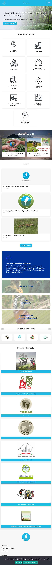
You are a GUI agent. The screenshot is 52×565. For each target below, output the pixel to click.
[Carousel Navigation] (26, 134)
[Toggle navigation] (49, 3)
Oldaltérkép (5, 551)
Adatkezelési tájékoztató (30, 562)
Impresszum (5, 545)
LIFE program (26, 301)
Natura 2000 (26, 286)
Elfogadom (19, 562)
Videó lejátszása (9, 23)
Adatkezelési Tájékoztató (8, 548)
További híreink (26, 245)
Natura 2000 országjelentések (28, 316)
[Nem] (50, 560)
